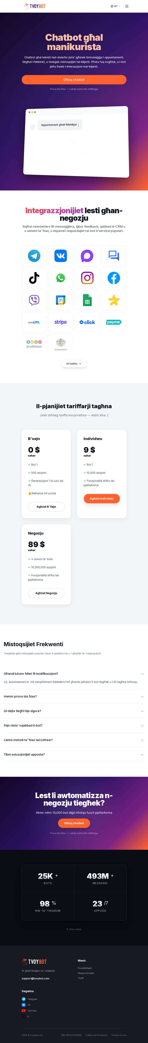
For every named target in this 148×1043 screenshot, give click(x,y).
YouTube (29, 1011)
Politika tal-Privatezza (96, 1035)
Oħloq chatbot (74, 80)
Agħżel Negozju (46, 593)
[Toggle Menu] (126, 6)
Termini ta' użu (118, 1035)
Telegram (29, 999)
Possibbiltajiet (85, 968)
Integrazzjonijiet (86, 973)
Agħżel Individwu (102, 498)
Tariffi (81, 978)
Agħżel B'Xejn (46, 506)
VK (26, 1005)
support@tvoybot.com (35, 978)
